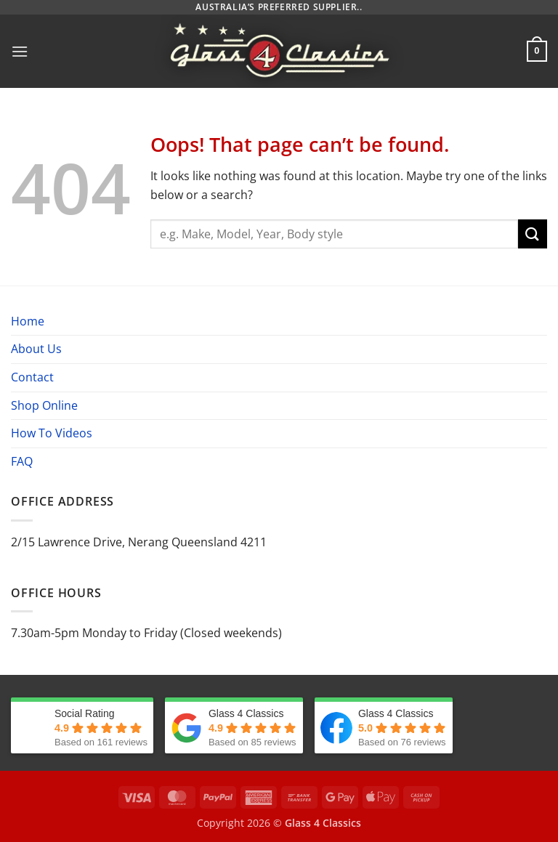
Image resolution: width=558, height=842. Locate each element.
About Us (36, 349)
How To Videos (51, 433)
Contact (32, 377)
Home (27, 321)
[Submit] (532, 233)
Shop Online (44, 405)
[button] (19, 51)
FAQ (22, 461)
